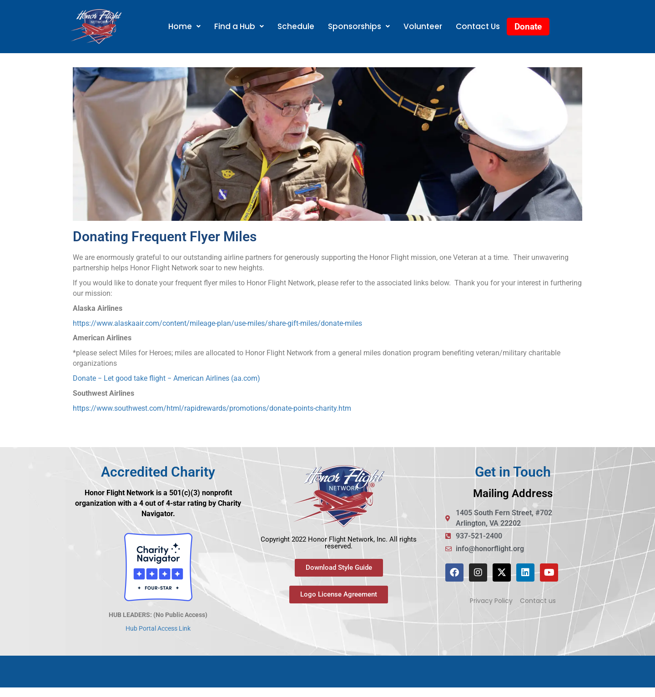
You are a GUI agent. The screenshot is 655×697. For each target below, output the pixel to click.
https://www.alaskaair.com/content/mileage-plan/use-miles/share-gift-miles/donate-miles (217, 323)
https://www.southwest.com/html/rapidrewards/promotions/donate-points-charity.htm (212, 408)
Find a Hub (239, 26)
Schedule (295, 26)
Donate (528, 26)
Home (184, 26)
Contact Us (478, 26)
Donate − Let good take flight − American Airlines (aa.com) (166, 378)
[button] (184, 26)
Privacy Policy (491, 600)
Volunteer (422, 26)
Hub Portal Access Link (158, 628)
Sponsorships (359, 26)
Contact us (538, 600)
